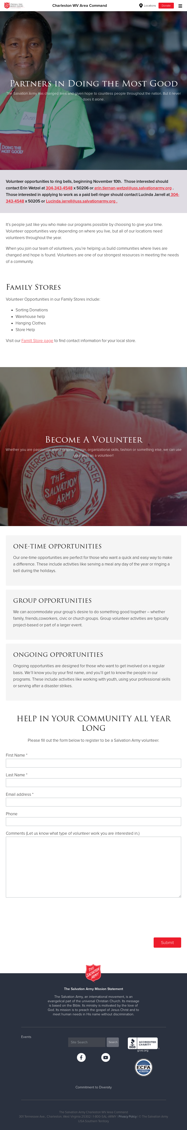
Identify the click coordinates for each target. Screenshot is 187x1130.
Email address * (20, 794)
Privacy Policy (128, 1117)
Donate (166, 5)
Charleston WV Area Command (79, 5)
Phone (12, 813)
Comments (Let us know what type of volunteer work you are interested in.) (73, 833)
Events (26, 1037)
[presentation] (144, 920)
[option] (93, 90)
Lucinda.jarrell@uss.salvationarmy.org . (81, 201)
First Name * (17, 755)
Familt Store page (37, 340)
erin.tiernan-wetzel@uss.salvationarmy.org (133, 188)
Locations (147, 6)
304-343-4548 (59, 188)
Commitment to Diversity (93, 1087)
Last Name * (17, 775)
